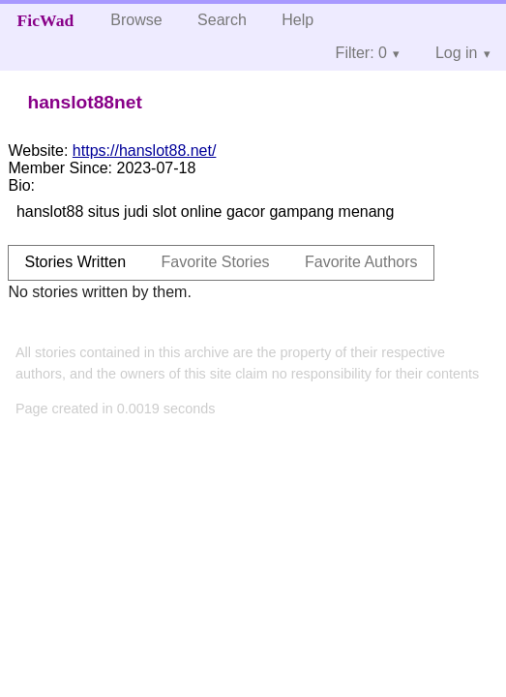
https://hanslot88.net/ (145, 150)
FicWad (45, 20)
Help (297, 20)
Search (222, 20)
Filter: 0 (361, 53)
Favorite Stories (216, 262)
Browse (136, 20)
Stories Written (75, 262)
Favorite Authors (361, 262)
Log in (456, 53)
